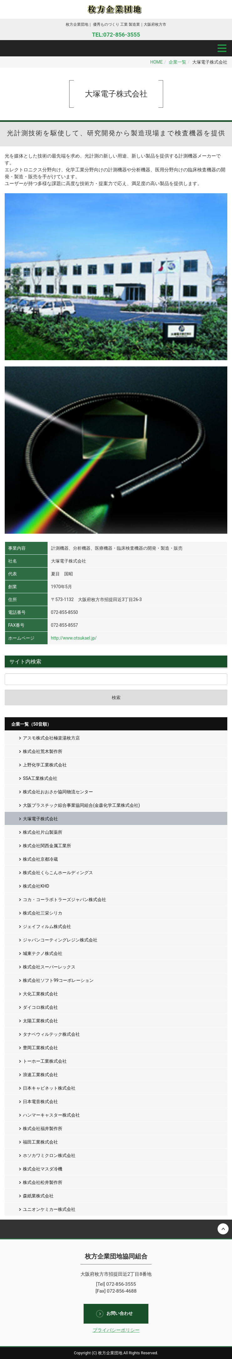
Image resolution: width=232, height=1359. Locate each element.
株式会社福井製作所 (42, 1128)
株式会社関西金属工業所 (47, 845)
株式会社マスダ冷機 (42, 1168)
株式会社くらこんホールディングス (58, 872)
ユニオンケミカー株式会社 (49, 1209)
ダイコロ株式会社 (40, 1007)
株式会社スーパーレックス (49, 966)
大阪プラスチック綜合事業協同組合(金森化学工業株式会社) (81, 805)
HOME (156, 62)
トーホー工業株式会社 (45, 1061)
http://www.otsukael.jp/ (74, 638)
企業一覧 (177, 62)
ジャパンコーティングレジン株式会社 (60, 939)
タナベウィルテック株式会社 (51, 1034)
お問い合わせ (119, 1313)
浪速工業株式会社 (40, 1074)
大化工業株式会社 (40, 993)
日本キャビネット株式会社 (49, 1088)
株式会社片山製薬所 (42, 832)
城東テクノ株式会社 (42, 953)
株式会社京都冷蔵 (40, 859)
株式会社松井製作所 (42, 1182)
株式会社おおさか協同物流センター (58, 791)
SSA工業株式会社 (40, 778)
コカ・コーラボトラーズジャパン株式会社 (64, 899)
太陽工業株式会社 (40, 1020)
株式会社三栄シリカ (42, 913)
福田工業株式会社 (40, 1141)
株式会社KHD (36, 886)
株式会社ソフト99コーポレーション (58, 980)
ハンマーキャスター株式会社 (51, 1115)
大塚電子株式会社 (40, 818)
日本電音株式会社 (40, 1101)
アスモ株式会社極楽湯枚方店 (51, 737)
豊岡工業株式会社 (40, 1047)
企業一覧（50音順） (31, 724)
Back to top (116, 1229)
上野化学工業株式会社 (45, 764)
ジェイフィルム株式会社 (47, 926)
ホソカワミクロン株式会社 (49, 1155)
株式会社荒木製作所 (42, 751)
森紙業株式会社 (38, 1195)
